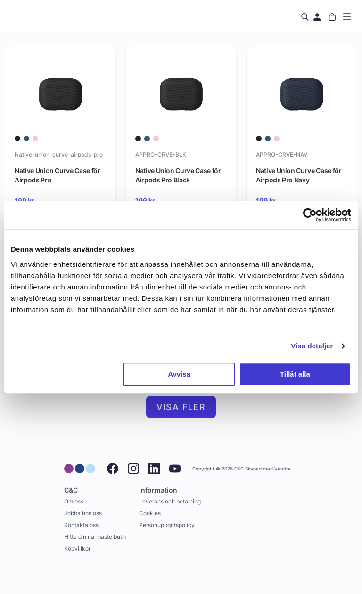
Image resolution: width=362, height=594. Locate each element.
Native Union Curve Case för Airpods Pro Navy (299, 175)
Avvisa (179, 374)
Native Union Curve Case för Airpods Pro (57, 175)
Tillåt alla (295, 374)
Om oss (73, 501)
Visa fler (181, 407)
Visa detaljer (312, 346)
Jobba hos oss (83, 513)
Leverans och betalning (170, 501)
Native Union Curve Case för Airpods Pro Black (178, 175)
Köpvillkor (77, 548)
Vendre (282, 468)
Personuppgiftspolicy (167, 524)
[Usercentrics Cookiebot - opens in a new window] (310, 215)
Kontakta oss (81, 524)
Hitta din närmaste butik (95, 536)
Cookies (150, 513)
